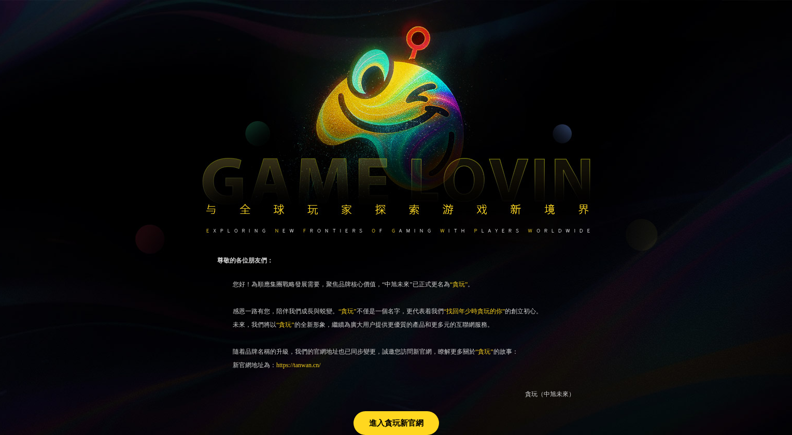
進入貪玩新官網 (396, 423)
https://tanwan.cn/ (298, 365)
